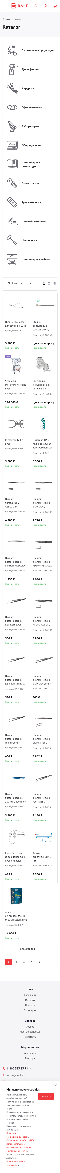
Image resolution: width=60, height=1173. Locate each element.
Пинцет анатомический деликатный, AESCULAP (41, 739)
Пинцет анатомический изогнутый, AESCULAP (41, 798)
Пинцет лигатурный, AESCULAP (12, 502)
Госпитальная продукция (38, 50)
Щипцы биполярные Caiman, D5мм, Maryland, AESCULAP (41, 326)
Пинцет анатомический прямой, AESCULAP (15, 561)
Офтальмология (32, 107)
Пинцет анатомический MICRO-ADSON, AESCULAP (41, 621)
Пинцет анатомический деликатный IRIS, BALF (14, 680)
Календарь (30, 1053)
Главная (6, 19)
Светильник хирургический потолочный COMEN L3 (41, 385)
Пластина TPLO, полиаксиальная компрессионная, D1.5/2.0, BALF (42, 444)
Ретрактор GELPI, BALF (14, 441)
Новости (30, 1005)
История (30, 1000)
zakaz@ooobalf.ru (17, 1075)
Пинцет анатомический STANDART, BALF (42, 679)
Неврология (29, 240)
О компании (30, 995)
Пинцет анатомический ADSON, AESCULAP (43, 561)
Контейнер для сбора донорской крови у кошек (15, 856)
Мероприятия (30, 1047)
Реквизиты (30, 1037)
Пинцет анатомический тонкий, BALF (13, 738)
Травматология (31, 202)
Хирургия (28, 88)
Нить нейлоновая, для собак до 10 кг (15, 323)
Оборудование (31, 145)
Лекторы (30, 1058)
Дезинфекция (30, 69)
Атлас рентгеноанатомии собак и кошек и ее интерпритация (16, 916)
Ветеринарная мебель (36, 259)
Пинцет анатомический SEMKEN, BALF (13, 620)
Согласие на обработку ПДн (20, 1140)
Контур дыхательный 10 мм (42, 856)
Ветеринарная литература (31, 164)
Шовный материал (34, 221)
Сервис (30, 1026)
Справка (30, 1020)
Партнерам (30, 1010)
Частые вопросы (30, 1031)
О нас (30, 989)
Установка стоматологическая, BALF (16, 384)
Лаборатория (30, 126)
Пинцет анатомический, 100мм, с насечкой (15, 797)
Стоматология (31, 183)
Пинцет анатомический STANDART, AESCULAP (41, 503)
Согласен (46, 1096)
